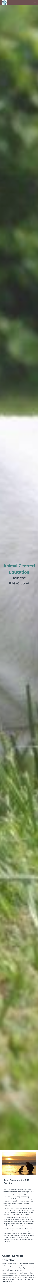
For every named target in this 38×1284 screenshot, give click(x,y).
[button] (35, 2)
